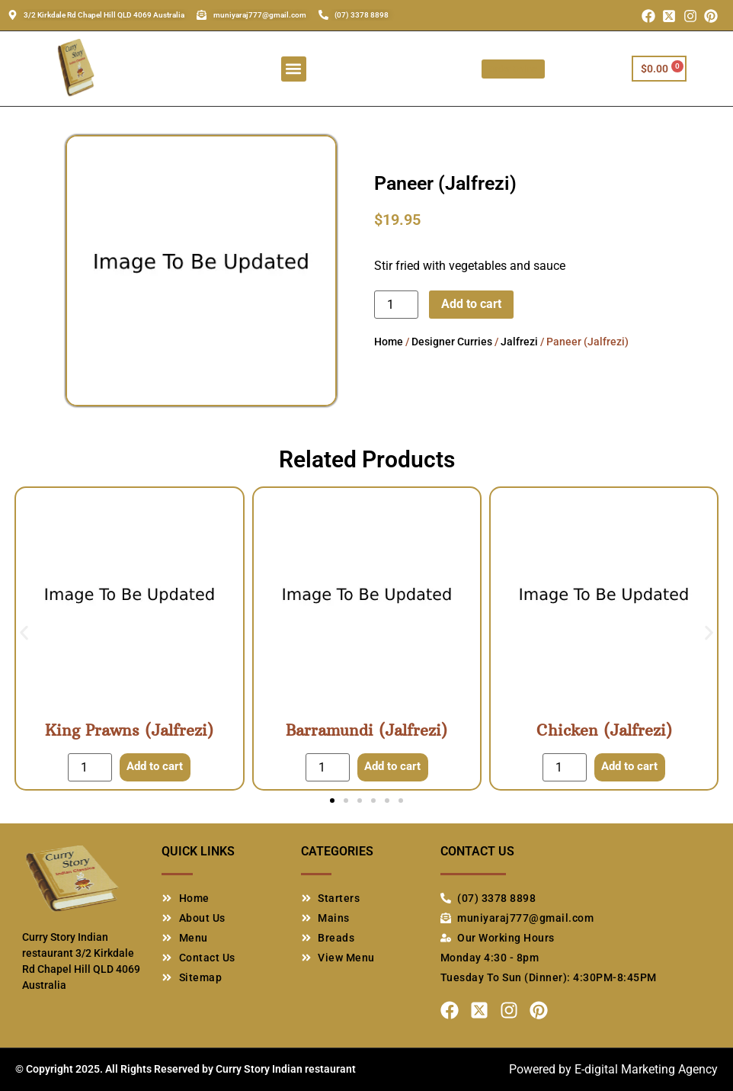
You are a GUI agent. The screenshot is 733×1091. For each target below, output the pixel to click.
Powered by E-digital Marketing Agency (613, 1069)
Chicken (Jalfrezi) (604, 730)
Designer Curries (451, 341)
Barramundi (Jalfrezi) (366, 730)
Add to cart (471, 304)
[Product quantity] (396, 304)
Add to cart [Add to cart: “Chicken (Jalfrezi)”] (630, 766)
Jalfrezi (519, 341)
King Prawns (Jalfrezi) (129, 730)
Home (388, 341)
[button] (293, 69)
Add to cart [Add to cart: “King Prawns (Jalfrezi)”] (155, 766)
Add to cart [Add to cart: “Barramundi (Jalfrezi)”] (392, 766)
